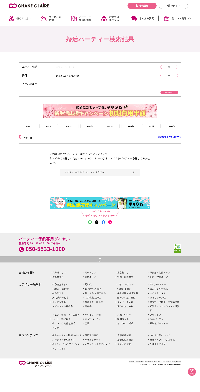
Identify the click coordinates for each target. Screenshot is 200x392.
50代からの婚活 (93, 311)
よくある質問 (146, 18)
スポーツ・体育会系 (62, 329)
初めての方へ (23, 18)
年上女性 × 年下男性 (95, 315)
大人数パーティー (94, 341)
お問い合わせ (113, 385)
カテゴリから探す (30, 307)
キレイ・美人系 (125, 324)
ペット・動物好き (61, 341)
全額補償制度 (124, 358)
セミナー (56, 350)
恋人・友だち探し (159, 311)
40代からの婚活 (60, 311)
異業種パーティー (159, 346)
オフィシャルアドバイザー (98, 366)
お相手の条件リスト (115, 18)
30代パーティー (158, 307)
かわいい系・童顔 (126, 320)
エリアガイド (59, 371)
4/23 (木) (90, 133)
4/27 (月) (172, 133)
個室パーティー (158, 341)
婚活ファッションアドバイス (66, 367)
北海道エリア (59, 295)
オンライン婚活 (125, 346)
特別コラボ (123, 341)
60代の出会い (124, 311)
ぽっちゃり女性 (158, 320)
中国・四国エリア (126, 299)
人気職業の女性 (60, 320)
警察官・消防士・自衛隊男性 (165, 324)
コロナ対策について (160, 358)
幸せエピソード (93, 362)
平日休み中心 (59, 324)
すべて (28, 133)
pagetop (100, 282)
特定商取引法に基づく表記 (134, 385)
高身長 (88, 329)
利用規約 (177, 385)
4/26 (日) (151, 133)
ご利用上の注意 (158, 366)
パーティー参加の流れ (85, 18)
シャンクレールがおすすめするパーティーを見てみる (99, 186)
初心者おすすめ (60, 307)
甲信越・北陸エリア (160, 295)
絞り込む (189, 373)
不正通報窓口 (91, 358)
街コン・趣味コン (181, 18)
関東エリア (90, 295)
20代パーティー (125, 307)
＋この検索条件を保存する (168, 145)
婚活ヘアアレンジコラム (162, 362)
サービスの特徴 (55, 18)
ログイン (175, 5)
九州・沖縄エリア (159, 299)
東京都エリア (124, 295)
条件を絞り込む (163, 97)
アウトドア (155, 337)
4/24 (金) (110, 133)
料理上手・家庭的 (94, 324)
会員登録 (143, 5)
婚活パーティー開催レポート (67, 358)
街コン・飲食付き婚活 (63, 346)
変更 (163, 68)
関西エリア (90, 299)
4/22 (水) (69, 133)
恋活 (87, 346)
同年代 (88, 307)
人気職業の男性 (93, 320)
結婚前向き (58, 315)
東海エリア (58, 299)
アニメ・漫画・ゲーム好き (66, 337)
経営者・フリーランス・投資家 (164, 331)
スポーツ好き (124, 337)
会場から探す (27, 295)
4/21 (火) (48, 133)
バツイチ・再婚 (93, 337)
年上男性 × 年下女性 (127, 315)
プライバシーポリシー (160, 385)
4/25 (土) (131, 133)
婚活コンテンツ (28, 357)
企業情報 (100, 385)
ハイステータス (158, 315)
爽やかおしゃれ (125, 329)
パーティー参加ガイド (63, 362)
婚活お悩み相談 (125, 362)
